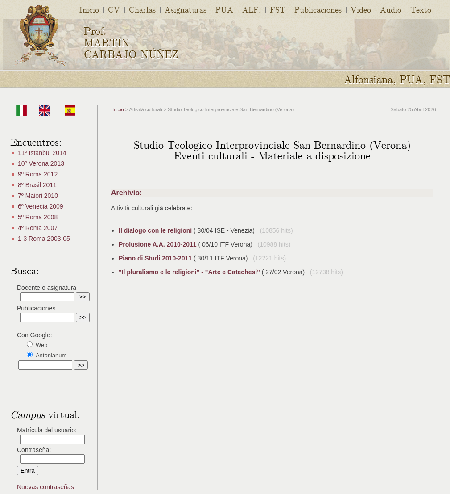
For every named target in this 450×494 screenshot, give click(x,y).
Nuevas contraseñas (45, 486)
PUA (224, 9)
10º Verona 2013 (41, 163)
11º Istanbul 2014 (42, 152)
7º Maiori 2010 (38, 195)
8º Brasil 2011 (37, 184)
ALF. (251, 9)
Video (361, 9)
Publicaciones (318, 9)
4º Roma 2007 (38, 227)
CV (114, 9)
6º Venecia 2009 (40, 206)
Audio (390, 9)
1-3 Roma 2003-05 (44, 238)
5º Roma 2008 (38, 217)
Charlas (142, 9)
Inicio (89, 9)
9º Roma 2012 (38, 174)
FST (277, 9)
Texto (420, 9)
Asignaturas (185, 9)
